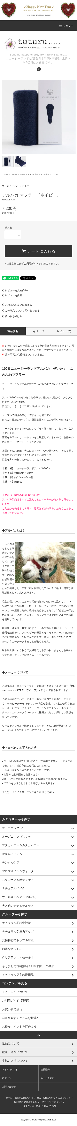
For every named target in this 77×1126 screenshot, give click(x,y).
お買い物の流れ (12, 1009)
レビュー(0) (64, 331)
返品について (64, 1098)
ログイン (6, 1078)
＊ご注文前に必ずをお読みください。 (32, 263)
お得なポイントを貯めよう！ (20, 1026)
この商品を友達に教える (16, 304)
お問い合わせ (9, 1086)
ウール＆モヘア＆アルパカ (25, 174)
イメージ (38, 331)
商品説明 (12, 331)
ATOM (53, 1106)
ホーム (7, 174)
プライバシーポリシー (52, 1102)
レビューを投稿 (11, 295)
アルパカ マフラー (49, 174)
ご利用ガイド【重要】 (16, 1000)
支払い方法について (24, 1098)
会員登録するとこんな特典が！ (22, 1018)
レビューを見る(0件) (14, 290)
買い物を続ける (11, 316)
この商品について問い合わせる (19, 310)
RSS (46, 1106)
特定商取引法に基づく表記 (26, 1102)
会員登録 (45, 1069)
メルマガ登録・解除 (30, 1106)
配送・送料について (46, 1098)
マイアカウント (10, 1069)
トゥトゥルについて (15, 992)
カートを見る (47, 1078)
